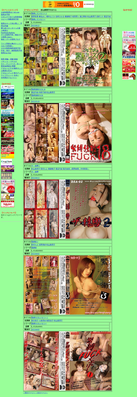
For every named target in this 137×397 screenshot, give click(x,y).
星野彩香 (34, 16)
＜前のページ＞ (29, 393)
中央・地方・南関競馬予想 (11, 50)
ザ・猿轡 (34, 172)
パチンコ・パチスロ (9, 61)
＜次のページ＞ (41, 393)
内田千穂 (42, 92)
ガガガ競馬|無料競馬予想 (11, 48)
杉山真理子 (91, 16)
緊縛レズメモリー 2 (39, 13)
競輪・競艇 (9, 59)
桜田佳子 (49, 320)
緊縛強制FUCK (37, 95)
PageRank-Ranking (8, 33)
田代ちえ (44, 169)
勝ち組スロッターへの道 (10, 28)
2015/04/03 (35, 254)
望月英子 (34, 320)
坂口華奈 (83, 16)
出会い (16, 75)
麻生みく (42, 16)
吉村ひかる (60, 16)
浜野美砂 (42, 245)
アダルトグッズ (7, 73)
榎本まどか (50, 16)
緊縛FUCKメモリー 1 (39, 317)
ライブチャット (7, 75)
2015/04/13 (35, 178)
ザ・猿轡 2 (35, 166)
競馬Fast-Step (6, 53)
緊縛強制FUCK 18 (38, 89)
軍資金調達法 (6, 66)
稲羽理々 (75, 16)
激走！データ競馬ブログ (10, 39)
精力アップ (18, 73)
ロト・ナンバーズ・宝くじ (11, 64)
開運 (13, 66)
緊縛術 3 (34, 242)
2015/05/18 (35, 101)
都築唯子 (68, 16)
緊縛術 (34, 248)
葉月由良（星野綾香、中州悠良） (76, 169)
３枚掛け (4, 30)
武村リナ (99, 16)
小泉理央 (42, 320)
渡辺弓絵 (107, 16)
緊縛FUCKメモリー (39, 323)
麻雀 (16, 59)
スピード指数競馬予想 (10, 19)
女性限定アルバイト (9, 78)
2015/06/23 (35, 25)
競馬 (3, 59)
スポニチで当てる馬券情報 (11, 17)
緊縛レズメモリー (38, 19)
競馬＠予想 (5, 15)
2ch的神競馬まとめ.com (10, 12)
